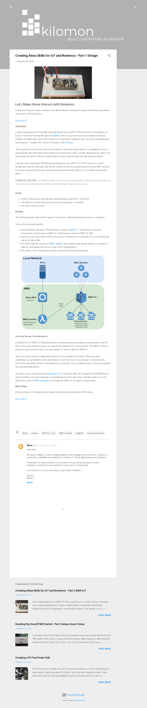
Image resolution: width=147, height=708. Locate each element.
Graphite (55, 135)
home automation (95, 433)
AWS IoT (74, 230)
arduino (34, 433)
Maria (29, 445)
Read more (104, 615)
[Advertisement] (128, 92)
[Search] (135, 7)
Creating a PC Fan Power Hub (32, 657)
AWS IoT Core (48, 433)
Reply (30, 482)
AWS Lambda (56, 243)
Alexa (25, 433)
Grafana (69, 142)
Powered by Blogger (73, 695)
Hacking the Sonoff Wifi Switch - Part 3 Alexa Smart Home (50, 624)
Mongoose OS (54, 373)
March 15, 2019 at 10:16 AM (45, 445)
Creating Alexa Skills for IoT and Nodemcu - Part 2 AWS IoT (50, 590)
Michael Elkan (80, 700)
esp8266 (80, 433)
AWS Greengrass (42, 380)
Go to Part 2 (21, 120)
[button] (109, 56)
